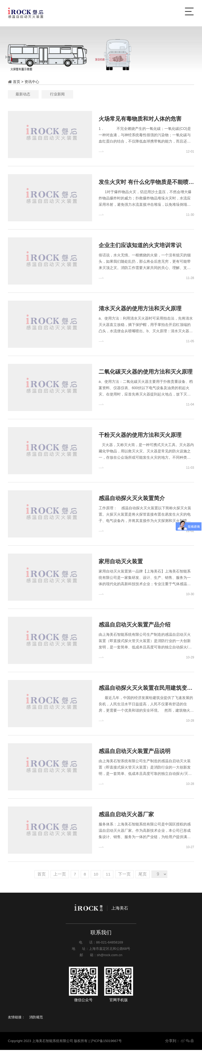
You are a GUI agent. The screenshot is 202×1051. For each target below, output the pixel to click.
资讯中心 (31, 82)
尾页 (143, 875)
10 (96, 875)
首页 (40, 875)
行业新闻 (119, 94)
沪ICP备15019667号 (106, 1042)
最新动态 (82, 94)
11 (108, 875)
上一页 (59, 875)
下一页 (125, 875)
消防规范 (36, 1018)
